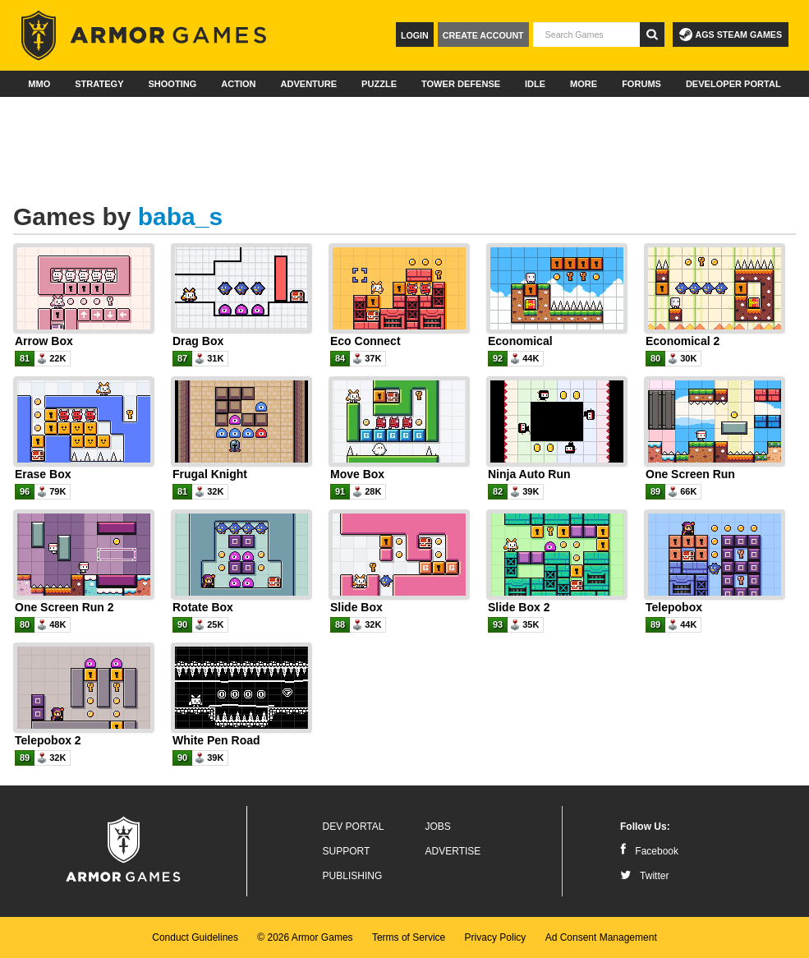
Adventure (308, 84)
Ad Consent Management (601, 937)
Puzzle (379, 84)
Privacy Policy (495, 937)
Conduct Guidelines (195, 937)
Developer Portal (733, 84)
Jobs (438, 826)
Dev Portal (353, 826)
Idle (535, 84)
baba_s (180, 216)
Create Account (483, 35)
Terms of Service (408, 937)
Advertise (453, 851)
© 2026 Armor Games (304, 937)
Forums (641, 84)
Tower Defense (460, 84)
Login (415, 35)
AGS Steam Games (730, 34)
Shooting (172, 84)
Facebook (649, 851)
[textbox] (586, 34)
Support (346, 851)
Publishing (353, 876)
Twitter (644, 876)
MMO (39, 84)
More (583, 84)
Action (238, 84)
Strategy (99, 84)
